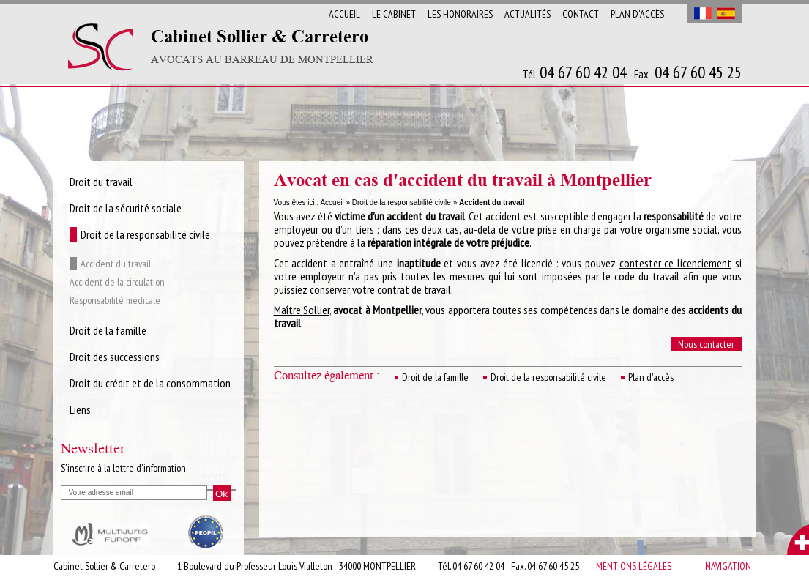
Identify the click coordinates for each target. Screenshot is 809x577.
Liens (80, 409)
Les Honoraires (460, 14)
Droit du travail (101, 181)
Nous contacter (706, 344)
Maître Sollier (301, 309)
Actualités (527, 14)
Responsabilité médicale (115, 300)
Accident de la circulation (117, 281)
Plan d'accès (637, 14)
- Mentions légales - (634, 566)
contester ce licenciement (675, 263)
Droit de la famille (435, 377)
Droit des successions (115, 356)
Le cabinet (394, 14)
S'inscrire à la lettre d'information (123, 467)
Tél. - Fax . (632, 73)
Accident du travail (116, 263)
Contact (580, 14)
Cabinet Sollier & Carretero (262, 47)
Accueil (344, 14)
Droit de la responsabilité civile (401, 202)
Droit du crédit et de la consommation (150, 383)
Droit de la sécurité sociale (126, 208)
